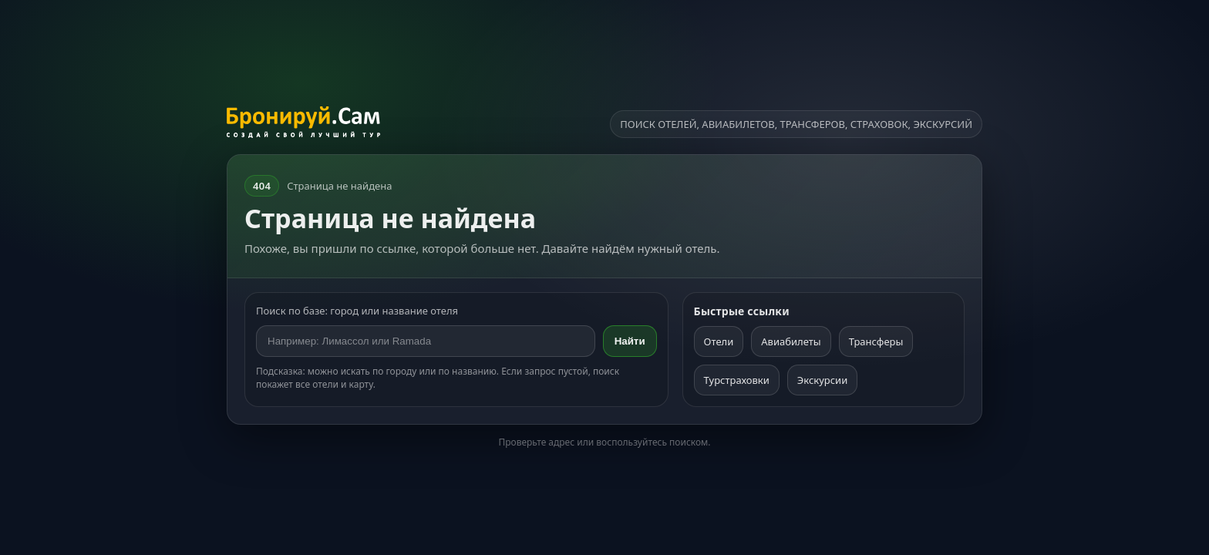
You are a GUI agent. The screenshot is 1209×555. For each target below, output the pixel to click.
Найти (630, 341)
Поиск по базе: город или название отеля (357, 311)
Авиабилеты (790, 341)
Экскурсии (822, 380)
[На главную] (303, 124)
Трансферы (876, 341)
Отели (719, 341)
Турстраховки (737, 380)
